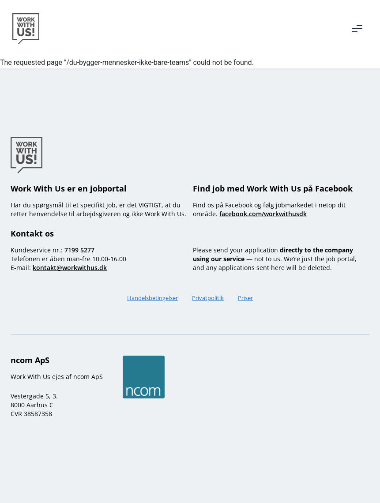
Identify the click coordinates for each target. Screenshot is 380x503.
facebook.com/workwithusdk (263, 214)
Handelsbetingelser (152, 298)
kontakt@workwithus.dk (70, 267)
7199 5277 (79, 250)
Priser (245, 298)
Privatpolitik (208, 298)
